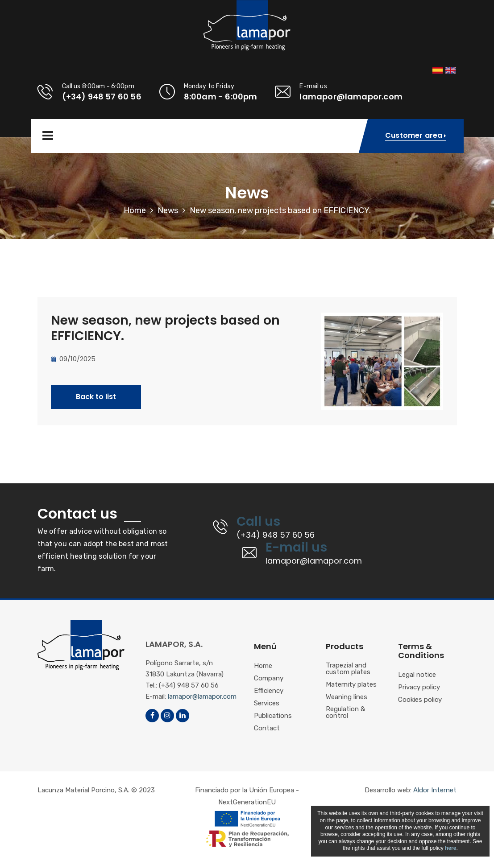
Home (135, 210)
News (168, 210)
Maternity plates (351, 684)
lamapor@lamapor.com (202, 696)
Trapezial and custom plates (348, 669)
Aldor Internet (435, 790)
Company (268, 678)
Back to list (96, 396)
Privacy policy (419, 687)
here (450, 848)
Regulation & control (345, 713)
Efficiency (268, 691)
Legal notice (417, 675)
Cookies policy (420, 700)
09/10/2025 (73, 358)
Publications (273, 716)
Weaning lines (346, 697)
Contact (267, 728)
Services (266, 703)
